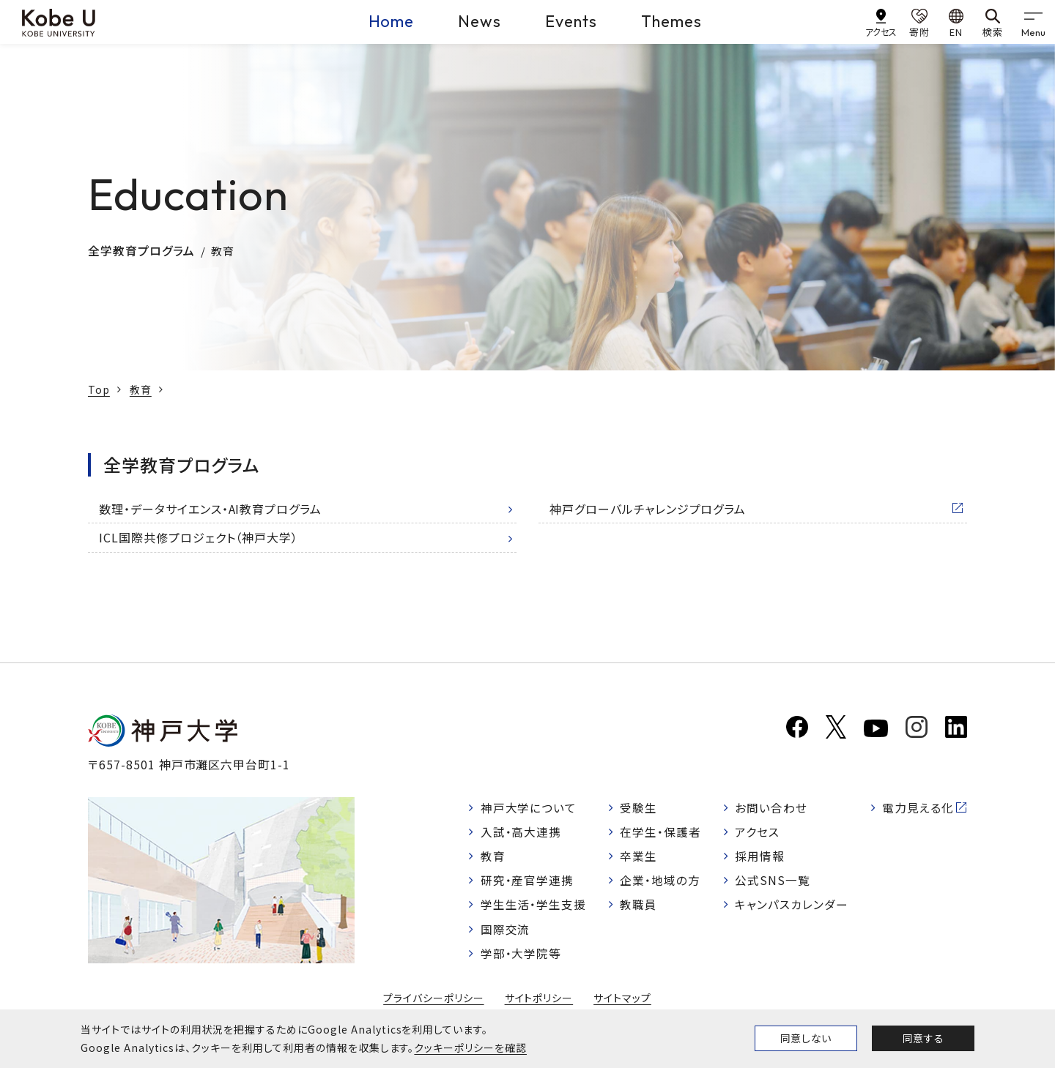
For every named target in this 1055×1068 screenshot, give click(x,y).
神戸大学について (529, 807)
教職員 (639, 906)
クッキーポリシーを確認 (470, 1047)
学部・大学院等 (521, 956)
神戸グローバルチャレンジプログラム (647, 509)
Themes (671, 21)
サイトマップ (622, 1001)
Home (392, 21)
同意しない (806, 1038)
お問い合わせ (771, 807)
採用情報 (760, 857)
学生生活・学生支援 (534, 906)
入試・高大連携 (521, 832)
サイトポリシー (539, 1001)
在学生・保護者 (661, 832)
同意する (923, 1038)
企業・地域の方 (661, 881)
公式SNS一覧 (772, 881)
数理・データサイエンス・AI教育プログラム (210, 509)
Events (571, 21)
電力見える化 (918, 807)
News (479, 21)
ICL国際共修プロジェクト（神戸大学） (198, 537)
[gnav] (1033, 22)
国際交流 (505, 931)
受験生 (639, 807)
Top (99, 389)
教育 (141, 389)
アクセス (757, 832)
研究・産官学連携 (527, 881)
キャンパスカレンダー (791, 906)
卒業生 (639, 857)
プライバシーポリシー (433, 1001)
